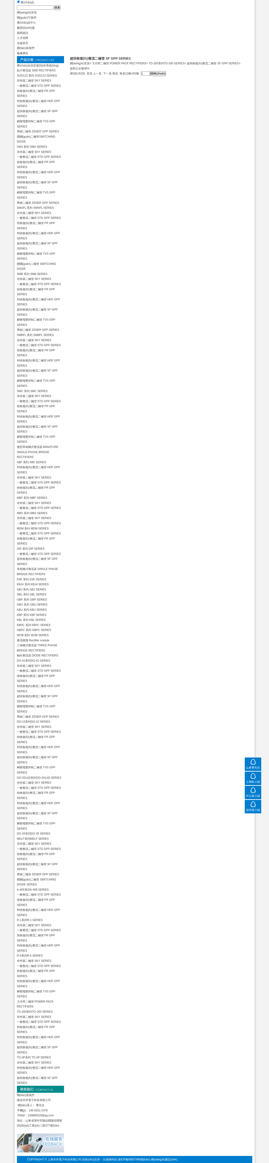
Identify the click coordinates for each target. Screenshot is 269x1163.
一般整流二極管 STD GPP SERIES (39, 85)
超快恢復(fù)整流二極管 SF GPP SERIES (213, 63)
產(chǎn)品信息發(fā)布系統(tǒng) (38, 65)
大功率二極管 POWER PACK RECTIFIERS (119, 63)
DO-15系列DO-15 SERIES (33, 721)
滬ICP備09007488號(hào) (134, 1159)
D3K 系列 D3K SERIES (31, 579)
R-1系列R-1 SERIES (30, 920)
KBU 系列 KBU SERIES (32, 609)
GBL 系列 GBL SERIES (31, 594)
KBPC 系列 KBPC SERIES (34, 625)
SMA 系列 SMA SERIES (32, 146)
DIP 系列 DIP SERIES (31, 548)
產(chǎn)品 (27, 2)
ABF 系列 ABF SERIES (31, 462)
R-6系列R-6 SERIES (30, 955)
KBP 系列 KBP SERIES (32, 615)
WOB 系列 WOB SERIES (33, 635)
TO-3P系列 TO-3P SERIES (34, 1057)
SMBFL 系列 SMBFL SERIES (35, 335)
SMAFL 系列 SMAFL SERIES (35, 207)
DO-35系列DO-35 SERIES (33, 833)
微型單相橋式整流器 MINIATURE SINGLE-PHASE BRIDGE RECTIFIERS (37, 452)
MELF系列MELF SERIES (33, 838)
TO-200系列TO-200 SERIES (35, 1011)
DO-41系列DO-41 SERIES (33, 660)
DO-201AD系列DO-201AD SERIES (39, 777)
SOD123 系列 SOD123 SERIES (37, 75)
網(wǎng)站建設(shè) (164, 1159)
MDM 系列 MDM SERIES (33, 528)
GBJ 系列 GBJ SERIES (31, 589)
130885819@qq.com (41, 1115)
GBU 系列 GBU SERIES (32, 604)
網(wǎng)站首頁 (80, 63)
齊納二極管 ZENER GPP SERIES (38, 131)
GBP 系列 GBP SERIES (32, 599)
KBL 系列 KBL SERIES (31, 620)
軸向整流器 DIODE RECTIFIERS (37, 655)
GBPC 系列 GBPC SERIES (34, 630)
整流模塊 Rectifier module (33, 640)
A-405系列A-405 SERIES (33, 889)
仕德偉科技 (110, 1159)
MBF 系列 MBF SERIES (32, 498)
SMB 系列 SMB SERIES (32, 274)
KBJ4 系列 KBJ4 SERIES (33, 584)
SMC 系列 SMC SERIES (32, 391)
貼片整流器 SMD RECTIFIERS (36, 70)
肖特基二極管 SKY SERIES (34, 80)
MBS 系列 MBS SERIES (32, 513)
